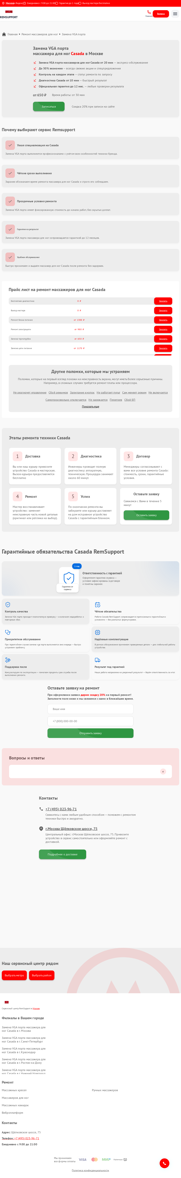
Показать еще (90, 406)
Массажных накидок (15, 1105)
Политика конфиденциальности (90, 1170)
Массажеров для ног (15, 1098)
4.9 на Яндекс (19, 3)
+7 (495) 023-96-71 (58, 809)
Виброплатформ (12, 1112)
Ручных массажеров (105, 1090)
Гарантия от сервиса (67, 588)
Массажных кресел (14, 1090)
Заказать (163, 301)
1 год (76, 566)
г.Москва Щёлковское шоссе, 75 (68, 828)
